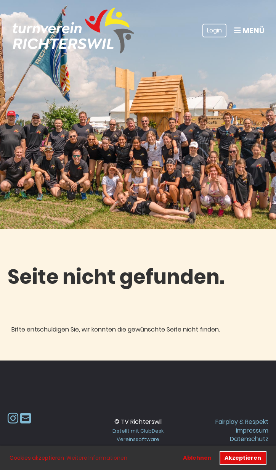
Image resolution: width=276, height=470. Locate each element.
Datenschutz (249, 439)
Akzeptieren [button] (243, 458)
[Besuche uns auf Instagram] (13, 418)
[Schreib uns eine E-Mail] (25, 418)
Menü (249, 30)
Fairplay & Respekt (241, 421)
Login (214, 30)
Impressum (252, 430)
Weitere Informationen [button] (96, 458)
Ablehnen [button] (197, 458)
